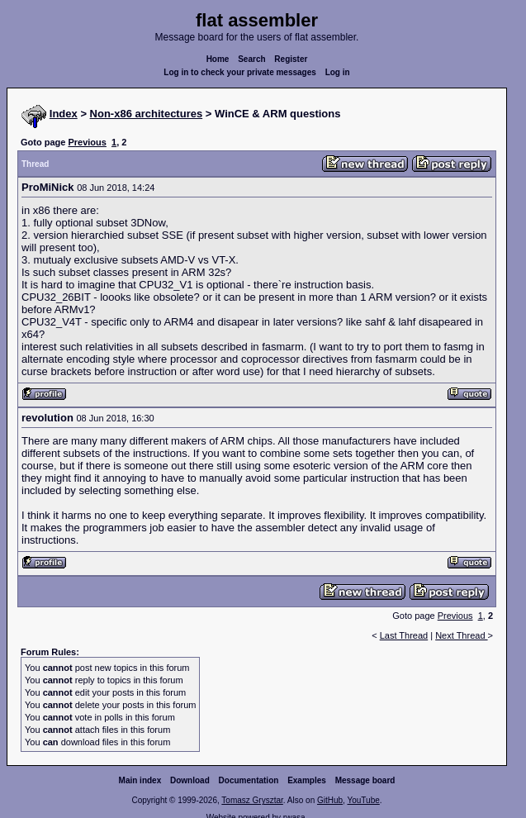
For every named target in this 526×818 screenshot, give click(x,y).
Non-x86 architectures (146, 113)
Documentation (249, 780)
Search (251, 59)
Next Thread (461, 635)
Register (290, 59)
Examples (306, 780)
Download (190, 780)
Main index (140, 780)
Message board (365, 780)
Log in (337, 72)
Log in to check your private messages (239, 72)
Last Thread (404, 635)
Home (218, 59)
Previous (87, 142)
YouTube (363, 800)
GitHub (330, 800)
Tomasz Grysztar (251, 800)
